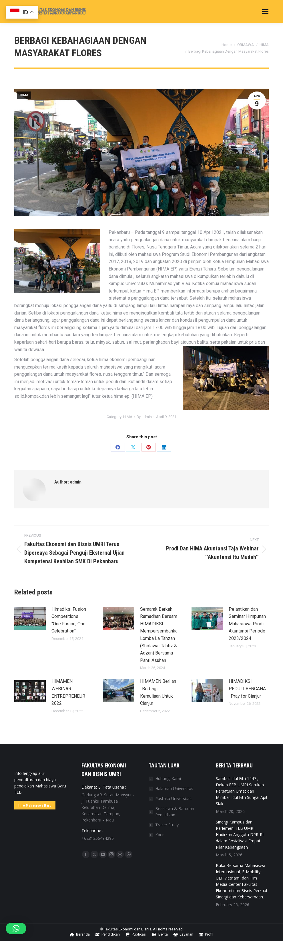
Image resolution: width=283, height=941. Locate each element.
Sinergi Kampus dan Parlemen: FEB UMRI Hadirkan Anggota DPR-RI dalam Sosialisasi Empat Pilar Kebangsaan (240, 834)
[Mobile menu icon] (265, 11)
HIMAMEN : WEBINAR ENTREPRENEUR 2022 (68, 692)
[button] (16, 928)
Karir (159, 834)
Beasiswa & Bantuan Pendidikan (174, 811)
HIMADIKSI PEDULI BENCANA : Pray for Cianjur (247, 689)
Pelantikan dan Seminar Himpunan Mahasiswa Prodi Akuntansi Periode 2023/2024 (247, 623)
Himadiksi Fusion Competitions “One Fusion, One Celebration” (68, 620)
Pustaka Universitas (173, 798)
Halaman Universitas (174, 788)
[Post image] (30, 618)
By (144, 417)
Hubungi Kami (168, 778)
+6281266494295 (97, 838)
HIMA (24, 95)
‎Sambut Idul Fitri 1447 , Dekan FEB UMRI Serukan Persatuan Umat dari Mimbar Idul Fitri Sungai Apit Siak (242, 791)
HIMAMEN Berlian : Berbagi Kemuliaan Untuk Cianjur (158, 692)
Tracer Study (167, 824)
